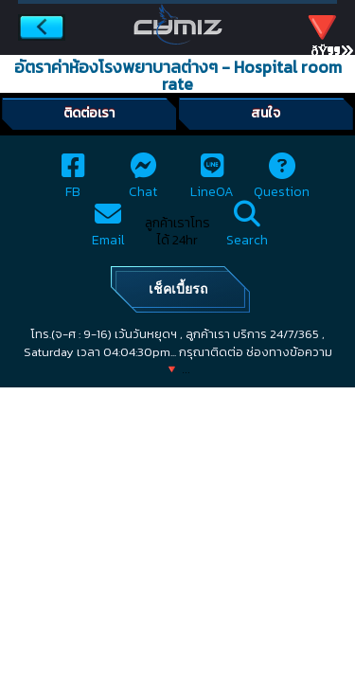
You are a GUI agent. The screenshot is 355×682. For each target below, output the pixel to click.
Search (247, 229)
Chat (143, 181)
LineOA (212, 181)
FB (73, 181)
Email (108, 229)
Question (282, 181)
